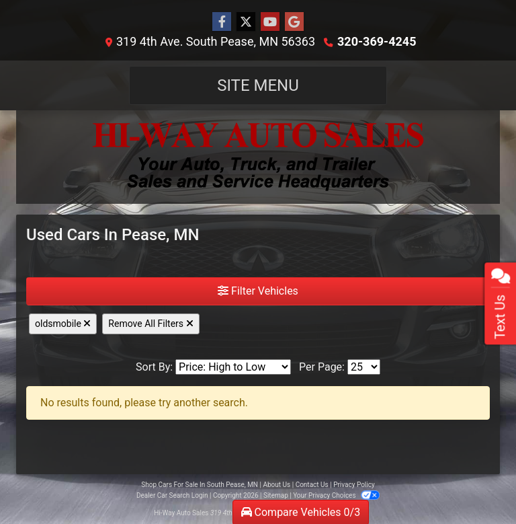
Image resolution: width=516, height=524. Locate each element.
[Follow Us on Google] (294, 22)
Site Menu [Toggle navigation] (258, 85)
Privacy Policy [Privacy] (354, 484)
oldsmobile (63, 323)
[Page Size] (363, 367)
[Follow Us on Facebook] (221, 22)
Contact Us (312, 484)
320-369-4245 (376, 41)
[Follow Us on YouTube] (270, 22)
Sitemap (275, 495)
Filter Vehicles (258, 291)
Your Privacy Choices (336, 495)
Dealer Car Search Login (172, 495)
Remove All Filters (150, 323)
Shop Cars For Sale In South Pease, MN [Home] (199, 484)
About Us (276, 484)
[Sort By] (233, 367)
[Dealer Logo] (258, 157)
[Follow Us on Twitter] (245, 22)
